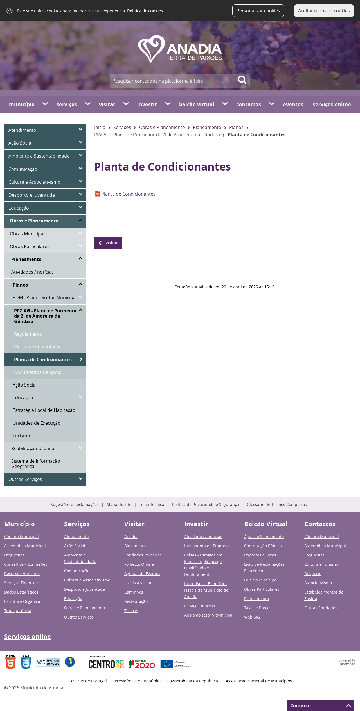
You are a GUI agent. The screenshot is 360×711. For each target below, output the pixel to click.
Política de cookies (145, 10)
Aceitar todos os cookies (324, 11)
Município (22, 104)
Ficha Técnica (151, 504)
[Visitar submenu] (126, 104)
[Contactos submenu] (272, 104)
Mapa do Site (119, 504)
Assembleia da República (194, 680)
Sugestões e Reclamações (75, 504)
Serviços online (332, 104)
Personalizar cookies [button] (258, 11)
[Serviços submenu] (88, 104)
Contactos (248, 104)
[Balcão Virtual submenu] (225, 104)
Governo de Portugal (87, 680)
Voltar (111, 243)
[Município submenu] (45, 104)
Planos (236, 127)
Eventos (293, 104)
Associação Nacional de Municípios (259, 680)
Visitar (107, 104)
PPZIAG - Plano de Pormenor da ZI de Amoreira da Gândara (157, 134)
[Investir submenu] (168, 104)
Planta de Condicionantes (128, 194)
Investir (147, 104)
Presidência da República (139, 680)
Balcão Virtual (196, 104)
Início (99, 127)
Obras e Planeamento (162, 127)
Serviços (67, 104)
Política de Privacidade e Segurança (205, 504)
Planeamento (207, 127)
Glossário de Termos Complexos (277, 504)
